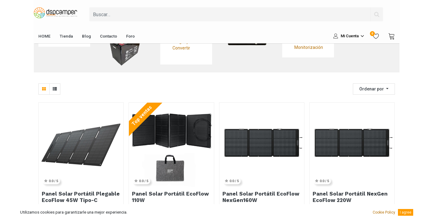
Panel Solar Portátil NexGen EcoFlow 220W (350, 197)
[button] (374, 89)
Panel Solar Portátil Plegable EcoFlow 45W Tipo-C (81, 197)
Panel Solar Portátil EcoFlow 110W (170, 197)
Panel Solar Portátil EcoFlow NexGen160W (260, 197)
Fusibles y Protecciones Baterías (124, 12)
